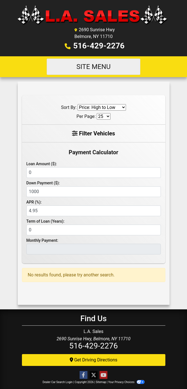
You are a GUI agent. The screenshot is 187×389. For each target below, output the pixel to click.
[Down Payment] (93, 191)
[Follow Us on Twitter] (94, 375)
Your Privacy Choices (126, 382)
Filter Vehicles (93, 133)
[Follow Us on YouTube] (103, 375)
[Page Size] (104, 116)
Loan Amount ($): (41, 164)
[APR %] (93, 210)
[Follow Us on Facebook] (83, 375)
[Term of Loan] (93, 230)
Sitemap (101, 382)
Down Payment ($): (43, 183)
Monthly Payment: (42, 240)
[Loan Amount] (93, 172)
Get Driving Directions (94, 360)
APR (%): (34, 202)
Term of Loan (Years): (45, 221)
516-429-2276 (99, 45)
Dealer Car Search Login (57, 382)
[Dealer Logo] (93, 15)
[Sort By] (102, 107)
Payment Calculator (93, 152)
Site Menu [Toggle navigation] (93, 67)
